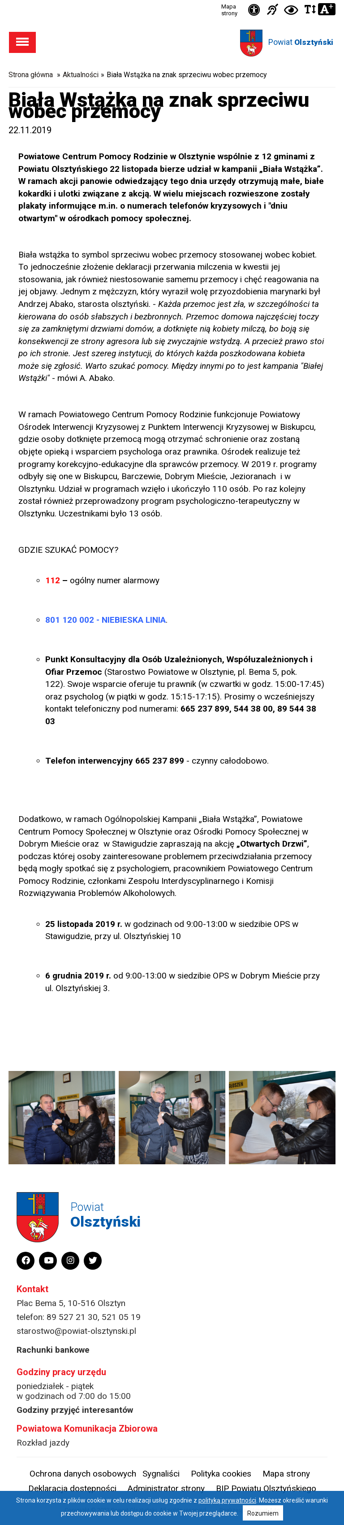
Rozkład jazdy (43, 1443)
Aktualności (81, 74)
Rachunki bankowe (53, 1350)
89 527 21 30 (72, 1317)
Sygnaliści (161, 1473)
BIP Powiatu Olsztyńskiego (266, 1488)
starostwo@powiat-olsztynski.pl (76, 1331)
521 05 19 (121, 1317)
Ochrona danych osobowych (83, 1473)
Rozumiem (263, 1513)
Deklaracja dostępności (72, 1488)
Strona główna (31, 74)
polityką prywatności (227, 1500)
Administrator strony (166, 1488)
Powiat (300, 42)
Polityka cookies (221, 1473)
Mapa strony (229, 10)
